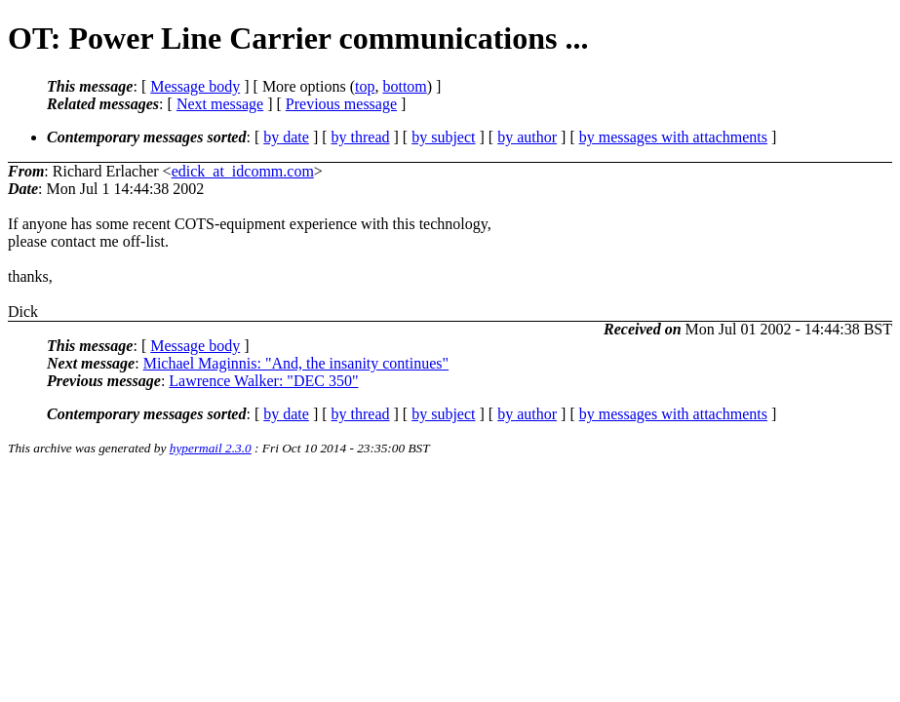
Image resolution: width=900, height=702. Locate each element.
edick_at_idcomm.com (243, 171)
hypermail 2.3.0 (211, 448)
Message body (195, 86)
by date (286, 137)
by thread (361, 137)
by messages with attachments (673, 137)
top (364, 86)
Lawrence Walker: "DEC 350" (263, 380)
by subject (443, 137)
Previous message (341, 104)
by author (527, 137)
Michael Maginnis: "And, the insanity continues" (296, 363)
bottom (404, 86)
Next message (219, 104)
